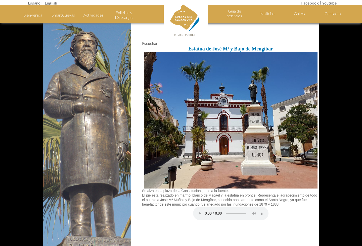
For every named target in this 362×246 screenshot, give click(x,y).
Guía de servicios (234, 13)
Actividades (93, 15)
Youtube (329, 3)
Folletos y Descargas (124, 15)
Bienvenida (32, 15)
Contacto (333, 13)
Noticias (267, 13)
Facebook (310, 3)
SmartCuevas (63, 15)
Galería (300, 13)
